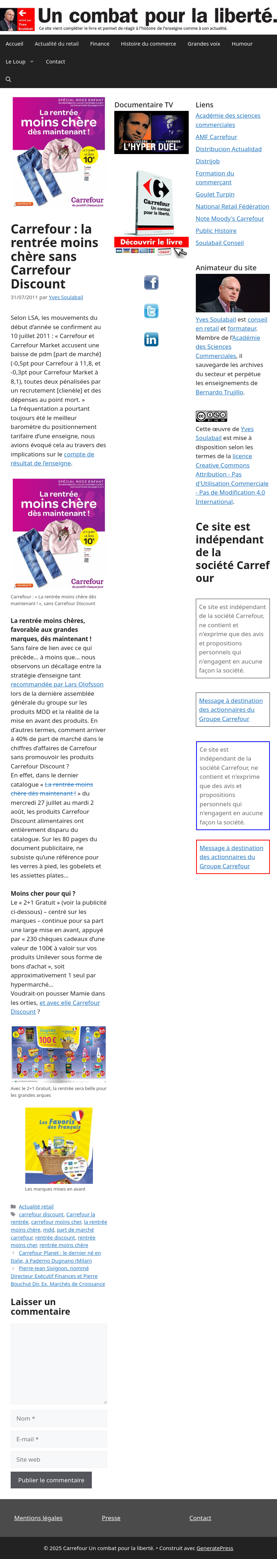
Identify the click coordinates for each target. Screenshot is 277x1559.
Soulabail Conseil (220, 243)
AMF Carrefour (216, 137)
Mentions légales (38, 1518)
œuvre (221, 429)
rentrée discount (55, 1237)
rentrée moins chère (64, 1245)
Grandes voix (204, 43)
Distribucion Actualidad (229, 149)
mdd (48, 1229)
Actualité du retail (57, 43)
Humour (242, 43)
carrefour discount (41, 1214)
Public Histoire (216, 230)
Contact (55, 61)
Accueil (14, 43)
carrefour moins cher (56, 1221)
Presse (111, 1518)
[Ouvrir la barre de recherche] (8, 79)
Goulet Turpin (215, 194)
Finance (99, 43)
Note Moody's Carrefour (230, 218)
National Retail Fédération (233, 206)
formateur (242, 328)
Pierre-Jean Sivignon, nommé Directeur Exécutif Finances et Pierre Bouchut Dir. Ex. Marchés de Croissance (58, 1276)
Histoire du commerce (148, 43)
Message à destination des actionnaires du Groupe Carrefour (231, 709)
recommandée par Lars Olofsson (57, 684)
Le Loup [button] (23, 61)
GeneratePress (215, 1548)
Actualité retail (36, 1206)
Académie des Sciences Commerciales (228, 346)
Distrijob (208, 161)
